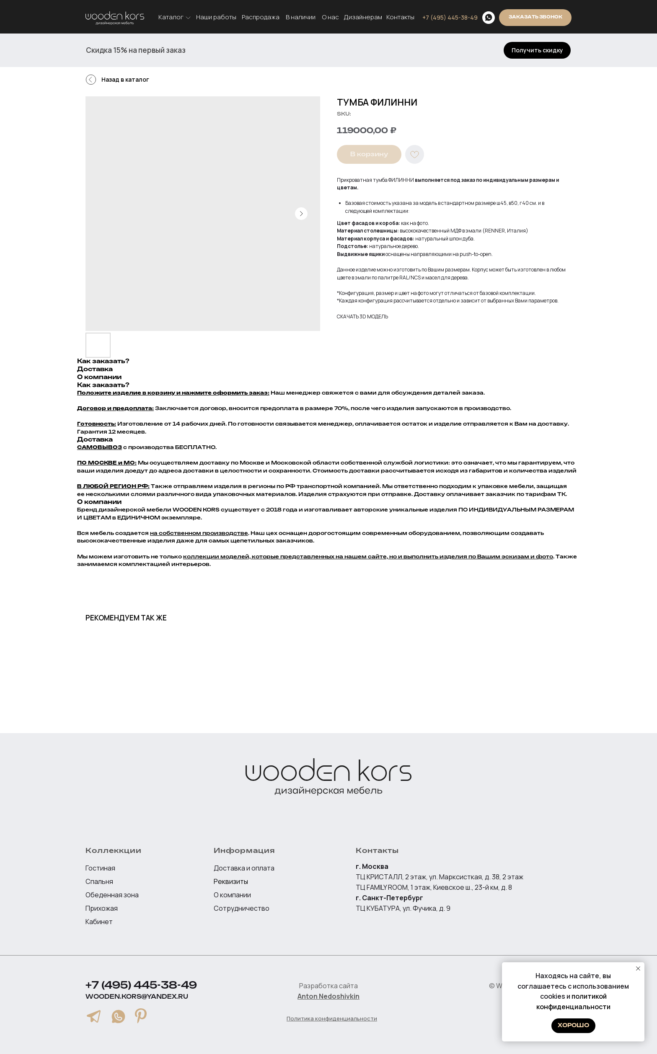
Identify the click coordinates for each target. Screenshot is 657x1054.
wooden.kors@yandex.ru (136, 997)
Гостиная (100, 868)
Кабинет (99, 921)
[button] (537, 50)
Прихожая (101, 908)
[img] (488, 17)
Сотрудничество (241, 908)
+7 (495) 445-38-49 (141, 985)
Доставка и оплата (244, 868)
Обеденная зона (112, 894)
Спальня (99, 881)
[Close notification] (638, 968)
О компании (232, 894)
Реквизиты (231, 881)
